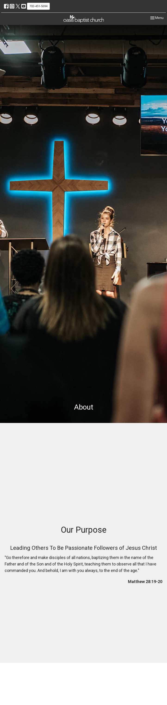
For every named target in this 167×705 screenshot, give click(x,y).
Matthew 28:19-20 (145, 581)
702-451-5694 (38, 6)
